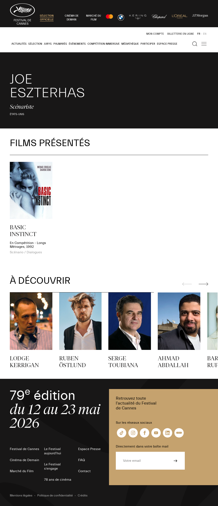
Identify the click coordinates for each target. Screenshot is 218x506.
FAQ (81, 460)
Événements (77, 43)
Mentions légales (21, 495)
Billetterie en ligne (180, 33)
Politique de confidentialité (55, 495)
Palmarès (60, 43)
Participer (148, 43)
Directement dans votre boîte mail (142, 446)
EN (205, 33)
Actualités (19, 43)
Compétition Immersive (103, 43)
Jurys (48, 43)
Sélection (35, 43)
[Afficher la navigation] (204, 43)
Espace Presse (167, 43)
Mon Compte (155, 33)
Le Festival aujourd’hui (52, 451)
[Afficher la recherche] (194, 43)
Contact (84, 471)
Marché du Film (22, 471)
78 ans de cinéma (57, 480)
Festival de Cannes (24, 449)
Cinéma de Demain (24, 460)
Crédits (82, 495)
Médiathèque (130, 43)
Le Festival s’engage (52, 466)
